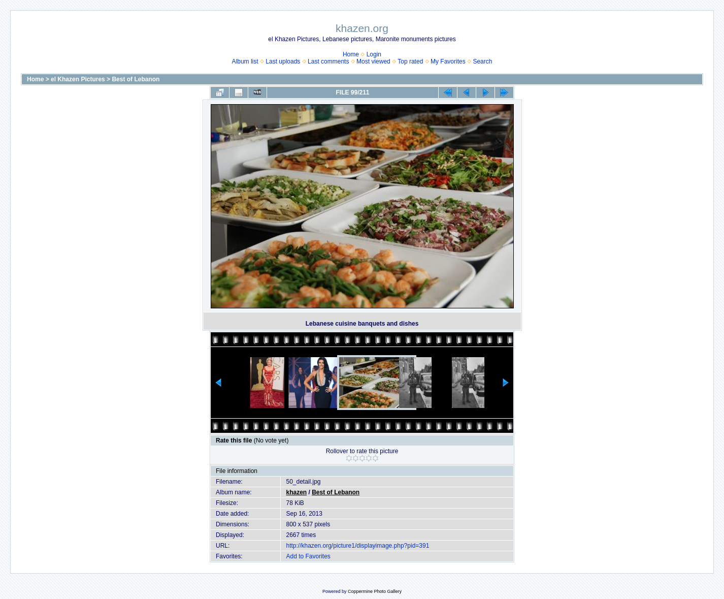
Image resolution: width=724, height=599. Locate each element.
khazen (296, 492)
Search (482, 61)
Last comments (328, 61)
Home (351, 54)
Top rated (410, 61)
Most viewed (373, 61)
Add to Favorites (308, 556)
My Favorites (448, 61)
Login (374, 54)
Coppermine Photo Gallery (375, 591)
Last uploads (283, 61)
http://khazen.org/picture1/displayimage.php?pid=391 (357, 545)
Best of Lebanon (135, 79)
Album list (245, 61)
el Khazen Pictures (78, 79)
